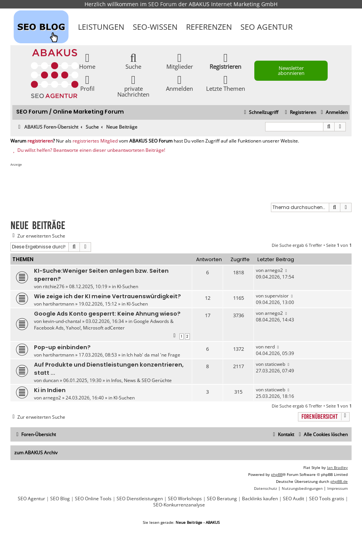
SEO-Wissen (155, 27)
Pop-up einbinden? (62, 347)
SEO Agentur (266, 27)
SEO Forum (162, 4)
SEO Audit (293, 499)
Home (87, 61)
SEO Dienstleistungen (140, 499)
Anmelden (179, 83)
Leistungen (101, 27)
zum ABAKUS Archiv (36, 452)
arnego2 (274, 270)
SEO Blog (60, 499)
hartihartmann (58, 304)
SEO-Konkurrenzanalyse (179, 505)
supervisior (277, 295)
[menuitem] (333, 112)
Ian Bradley (337, 467)
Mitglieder (179, 61)
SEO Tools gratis (326, 499)
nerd (270, 346)
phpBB (276, 474)
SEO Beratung (222, 499)
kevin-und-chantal (62, 321)
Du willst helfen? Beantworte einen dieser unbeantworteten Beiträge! (87, 150)
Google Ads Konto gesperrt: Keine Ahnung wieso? (107, 314)
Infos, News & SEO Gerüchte (141, 380)
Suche (133, 61)
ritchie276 (53, 286)
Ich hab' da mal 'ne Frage (153, 355)
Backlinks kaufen (260, 499)
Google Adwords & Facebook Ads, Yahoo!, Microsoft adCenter (104, 324)
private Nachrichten (133, 85)
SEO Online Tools (93, 499)
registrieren (40, 141)
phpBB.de (339, 481)
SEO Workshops (185, 499)
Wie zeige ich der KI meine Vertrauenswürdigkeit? (107, 296)
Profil (87, 83)
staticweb (275, 364)
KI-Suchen (127, 286)
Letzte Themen (225, 83)
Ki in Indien (50, 390)
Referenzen (209, 27)
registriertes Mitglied (95, 141)
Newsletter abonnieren (291, 70)
